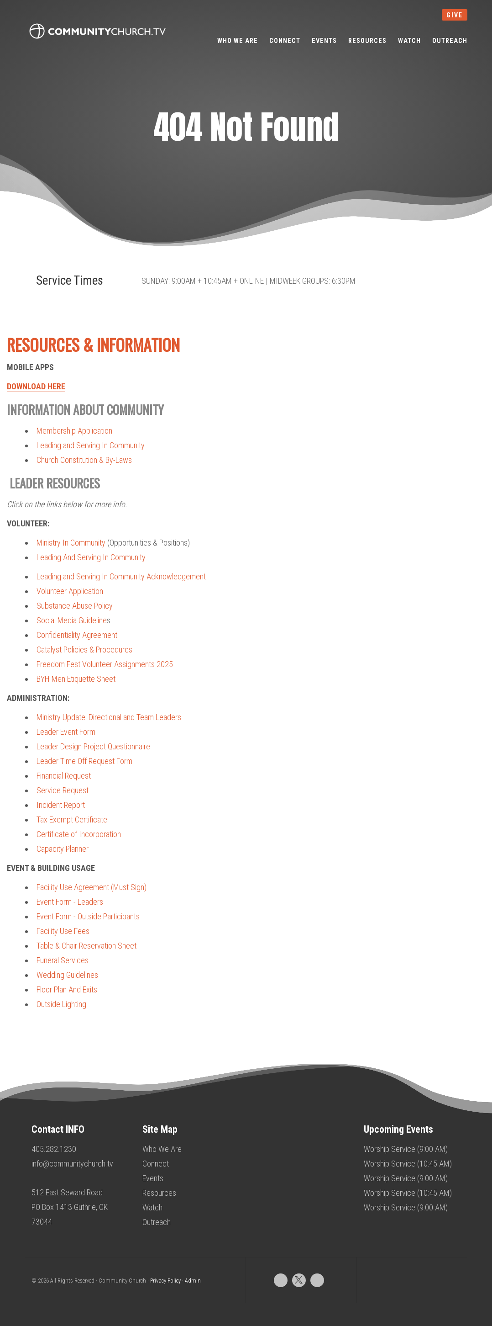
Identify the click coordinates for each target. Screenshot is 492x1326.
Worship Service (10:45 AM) (408, 1163)
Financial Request (64, 775)
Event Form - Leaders (70, 902)
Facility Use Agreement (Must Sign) (92, 887)
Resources (159, 1193)
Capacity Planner (63, 849)
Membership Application (74, 430)
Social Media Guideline (72, 620)
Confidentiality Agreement (77, 635)
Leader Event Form (66, 732)
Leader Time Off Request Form (84, 761)
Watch (152, 1207)
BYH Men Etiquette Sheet (76, 679)
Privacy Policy (165, 1280)
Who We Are (162, 1149)
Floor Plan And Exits (67, 989)
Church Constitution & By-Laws (84, 460)
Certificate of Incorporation (79, 834)
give (454, 15)
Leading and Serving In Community (91, 445)
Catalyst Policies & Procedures (84, 649)
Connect (155, 1163)
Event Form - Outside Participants (88, 916)
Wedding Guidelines (67, 975)
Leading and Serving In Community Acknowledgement (121, 576)
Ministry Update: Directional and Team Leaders (109, 717)
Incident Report (61, 805)
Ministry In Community (71, 542)
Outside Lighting (61, 1004)
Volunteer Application (70, 591)
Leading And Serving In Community (91, 557)
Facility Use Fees (63, 931)
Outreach (156, 1222)
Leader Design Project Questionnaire (93, 746)
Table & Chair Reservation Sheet (86, 945)
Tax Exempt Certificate (72, 819)
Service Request (63, 790)
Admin (193, 1280)
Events (152, 1178)
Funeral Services (63, 960)
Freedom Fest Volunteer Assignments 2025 (105, 664)
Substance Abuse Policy (75, 605)
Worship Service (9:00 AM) (406, 1149)
